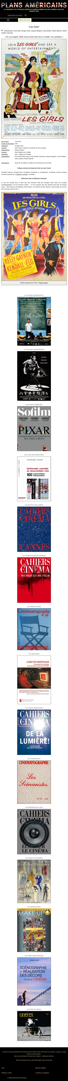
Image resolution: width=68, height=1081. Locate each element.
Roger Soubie (43, 283)
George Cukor (25, 30)
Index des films (24, 20)
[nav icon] (8, 20)
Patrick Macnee (56, 30)
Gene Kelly (17, 30)
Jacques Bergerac (36, 30)
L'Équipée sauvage (21, 174)
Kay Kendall (47, 30)
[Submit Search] (25, 15)
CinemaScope (8, 30)
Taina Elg (10, 33)
